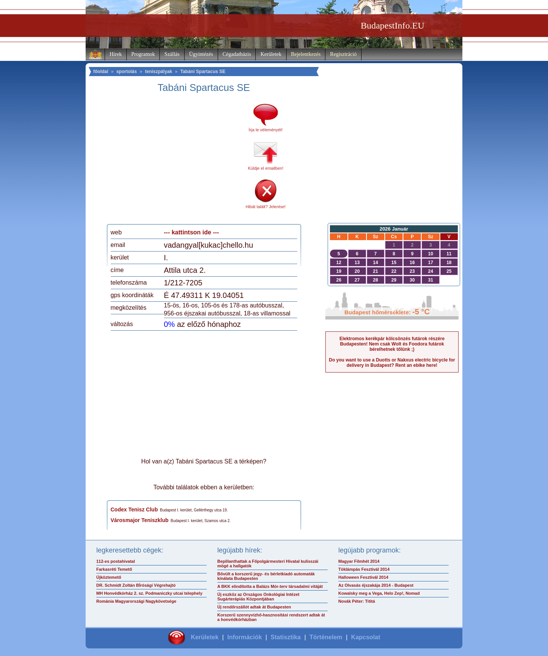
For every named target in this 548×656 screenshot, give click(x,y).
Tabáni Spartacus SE (202, 71)
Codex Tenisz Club (134, 509)
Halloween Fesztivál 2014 (363, 577)
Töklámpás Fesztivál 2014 (364, 569)
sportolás (126, 71)
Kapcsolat (365, 637)
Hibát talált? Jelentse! (265, 206)
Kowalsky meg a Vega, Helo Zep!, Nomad (379, 593)
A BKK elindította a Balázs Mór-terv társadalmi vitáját (270, 586)
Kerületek (270, 54)
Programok (143, 54)
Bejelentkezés (306, 54)
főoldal (100, 71)
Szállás (172, 54)
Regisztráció (343, 54)
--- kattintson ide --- (191, 232)
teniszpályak (158, 71)
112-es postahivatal (115, 561)
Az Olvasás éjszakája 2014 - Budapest (376, 585)
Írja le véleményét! (265, 129)
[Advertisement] (174, 161)
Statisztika (286, 637)
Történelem (325, 637)
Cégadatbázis (237, 54)
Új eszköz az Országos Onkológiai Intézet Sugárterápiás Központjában (258, 596)
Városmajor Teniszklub (140, 520)
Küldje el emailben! (266, 168)
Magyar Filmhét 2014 (358, 561)
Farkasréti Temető (114, 569)
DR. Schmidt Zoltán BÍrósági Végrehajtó (135, 585)
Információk (244, 637)
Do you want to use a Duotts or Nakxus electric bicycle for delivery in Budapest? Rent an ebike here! (392, 362)
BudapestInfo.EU (392, 25)
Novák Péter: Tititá (356, 601)
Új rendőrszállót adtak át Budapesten (254, 607)
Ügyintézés (201, 54)
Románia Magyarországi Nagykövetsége (136, 601)
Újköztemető (108, 577)
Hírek (116, 54)
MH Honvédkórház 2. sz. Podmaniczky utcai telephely (149, 593)
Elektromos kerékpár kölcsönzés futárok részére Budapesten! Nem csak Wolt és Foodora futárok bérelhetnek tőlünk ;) (391, 344)
